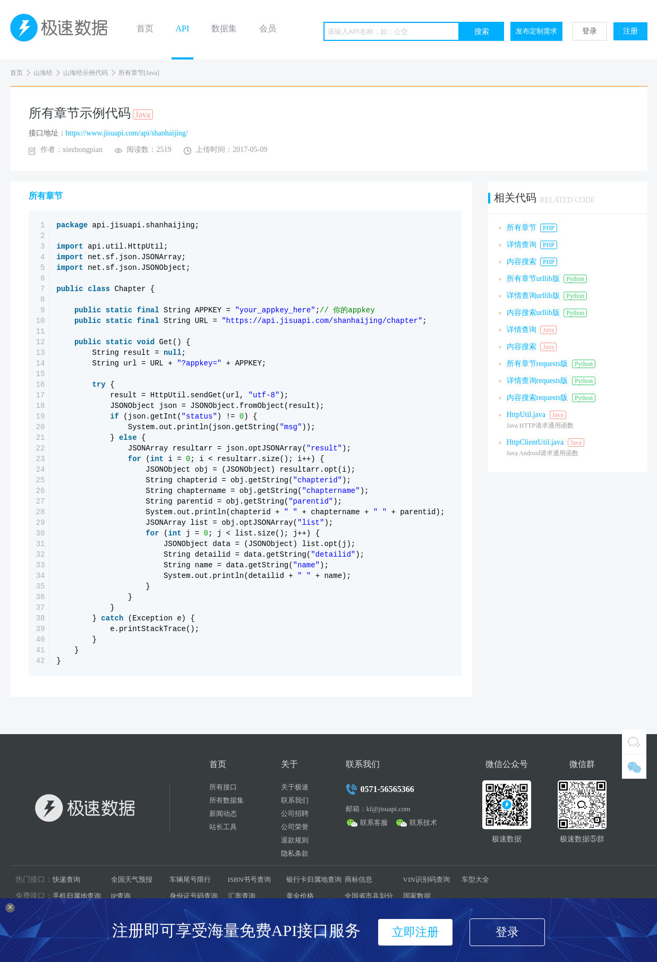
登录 (589, 31)
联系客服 (374, 823)
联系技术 (423, 823)
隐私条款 (295, 853)
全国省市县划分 (369, 896)
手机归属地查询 (77, 896)
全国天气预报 (131, 879)
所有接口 (223, 787)
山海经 (43, 72)
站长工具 (223, 827)
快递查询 (66, 879)
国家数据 (417, 896)
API (183, 28)
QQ (634, 741)
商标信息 (358, 879)
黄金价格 (300, 896)
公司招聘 (295, 814)
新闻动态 (223, 814)
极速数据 (63, 30)
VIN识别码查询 (426, 879)
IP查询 (121, 896)
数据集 (224, 28)
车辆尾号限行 (190, 879)
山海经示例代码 (85, 72)
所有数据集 (226, 800)
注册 (630, 31)
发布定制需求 (536, 31)
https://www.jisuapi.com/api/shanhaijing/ (127, 133)
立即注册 (415, 932)
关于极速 (295, 787)
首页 (144, 28)
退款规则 (295, 840)
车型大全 (475, 879)
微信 (634, 766)
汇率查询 (241, 896)
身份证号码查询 (193, 896)
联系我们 (295, 800)
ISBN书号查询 (249, 879)
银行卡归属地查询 (314, 879)
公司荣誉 (295, 827)
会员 (267, 28)
